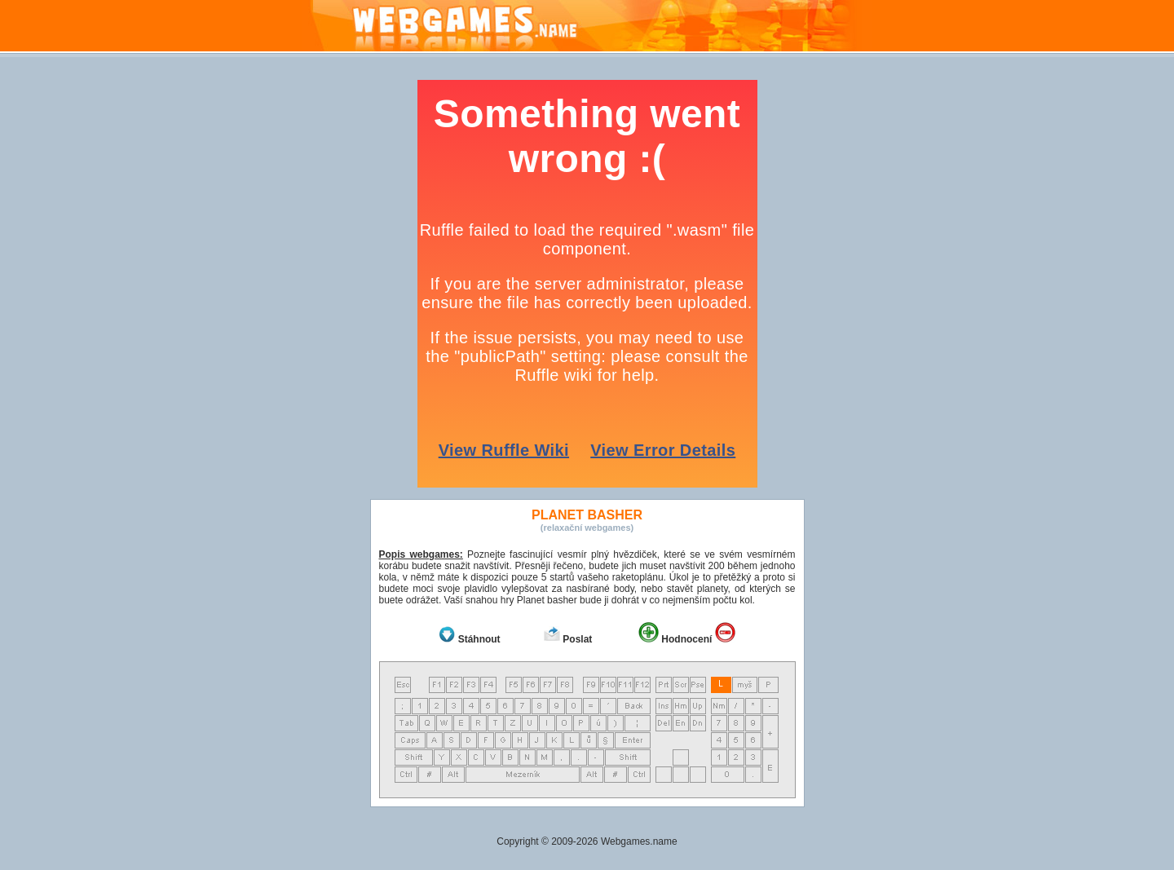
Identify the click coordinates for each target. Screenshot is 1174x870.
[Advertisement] (179, 324)
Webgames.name (639, 841)
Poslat (577, 639)
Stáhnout (479, 639)
